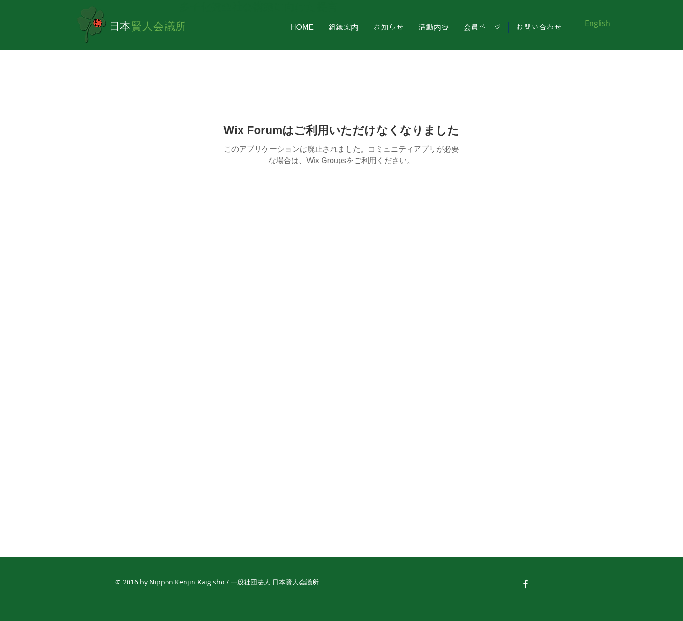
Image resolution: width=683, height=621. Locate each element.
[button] (343, 27)
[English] (597, 23)
